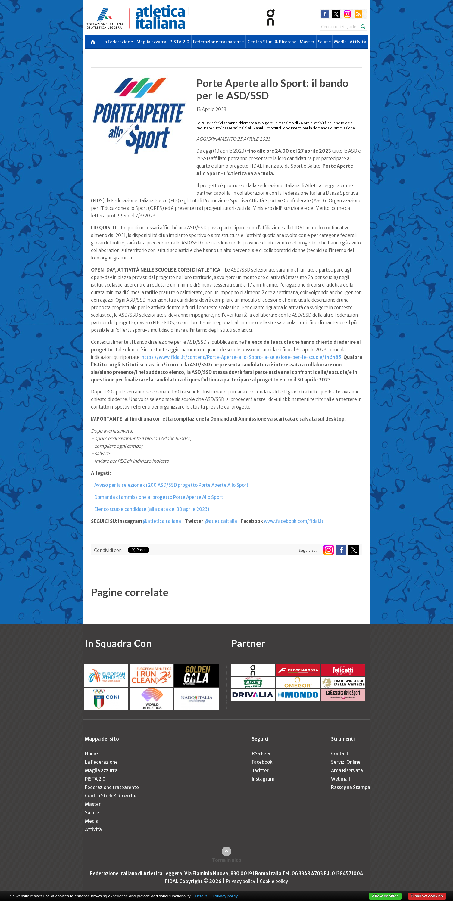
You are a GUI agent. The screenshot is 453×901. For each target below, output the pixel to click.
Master (307, 42)
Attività (358, 42)
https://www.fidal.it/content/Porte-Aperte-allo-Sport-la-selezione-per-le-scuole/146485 (241, 357)
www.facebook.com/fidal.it (293, 521)
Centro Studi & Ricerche (272, 42)
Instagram (263, 779)
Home (91, 754)
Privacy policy (240, 881)
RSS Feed (262, 754)
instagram (347, 14)
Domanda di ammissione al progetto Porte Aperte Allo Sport (158, 497)
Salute (324, 42)
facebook (325, 14)
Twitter (260, 770)
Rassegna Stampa (350, 787)
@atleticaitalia (220, 521)
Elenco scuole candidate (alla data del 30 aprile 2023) (151, 509)
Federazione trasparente (218, 42)
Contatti (340, 754)
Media (340, 42)
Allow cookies (385, 896)
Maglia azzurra (151, 42)
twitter (336, 14)
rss (358, 14)
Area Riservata (347, 770)
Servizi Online (346, 762)
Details (201, 896)
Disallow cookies (427, 896)
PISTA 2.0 (179, 42)
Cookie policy (274, 881)
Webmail (340, 779)
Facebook (262, 762)
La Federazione (117, 42)
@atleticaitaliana (162, 521)
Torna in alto (226, 860)
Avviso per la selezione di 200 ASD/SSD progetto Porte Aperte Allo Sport (171, 485)
